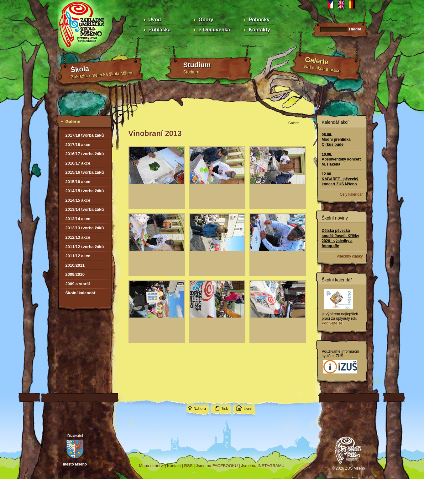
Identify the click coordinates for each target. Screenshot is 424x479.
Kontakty (259, 29)
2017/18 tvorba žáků (84, 135)
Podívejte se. (332, 323)
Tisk (224, 408)
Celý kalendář (351, 194)
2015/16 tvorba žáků (84, 172)
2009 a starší (77, 283)
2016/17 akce (78, 163)
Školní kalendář (80, 293)
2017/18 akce (78, 144)
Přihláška (160, 29)
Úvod (155, 19)
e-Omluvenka (214, 29)
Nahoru (200, 408)
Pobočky (259, 19)
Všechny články (350, 256)
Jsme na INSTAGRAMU (262, 465)
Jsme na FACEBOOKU (217, 465)
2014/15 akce (78, 200)
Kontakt (174, 465)
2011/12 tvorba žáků (84, 246)
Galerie (316, 60)
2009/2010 (75, 274)
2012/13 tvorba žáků (84, 228)
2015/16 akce (78, 181)
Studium (197, 65)
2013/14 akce (78, 218)
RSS (188, 465)
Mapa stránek (151, 465)
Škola (79, 69)
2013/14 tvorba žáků (84, 209)
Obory (206, 19)
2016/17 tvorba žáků (84, 153)
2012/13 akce (78, 237)
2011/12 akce (78, 255)
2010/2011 (75, 265)
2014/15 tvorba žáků (84, 190)
